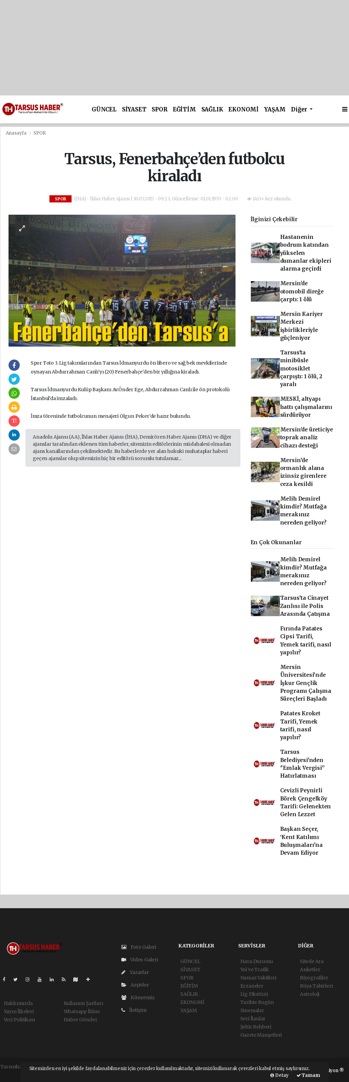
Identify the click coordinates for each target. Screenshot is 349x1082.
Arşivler (135, 985)
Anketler (310, 969)
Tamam (308, 1075)
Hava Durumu (256, 961)
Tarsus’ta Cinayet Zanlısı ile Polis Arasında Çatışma (305, 606)
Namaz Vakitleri (258, 978)
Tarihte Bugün (257, 1002)
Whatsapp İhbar (82, 1011)
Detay (279, 1075)
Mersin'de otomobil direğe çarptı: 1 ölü (302, 291)
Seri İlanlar (253, 1019)
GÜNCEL (104, 109)
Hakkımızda (18, 1003)
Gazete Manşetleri (261, 1035)
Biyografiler (314, 978)
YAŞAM (275, 109)
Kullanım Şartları (83, 1003)
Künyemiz (138, 997)
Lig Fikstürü (254, 994)
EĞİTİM (184, 109)
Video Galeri (139, 960)
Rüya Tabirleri (316, 986)
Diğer (299, 109)
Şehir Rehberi (256, 1027)
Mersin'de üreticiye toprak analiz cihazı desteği (306, 437)
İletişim (134, 1010)
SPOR (159, 109)
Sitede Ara (311, 961)
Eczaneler (251, 986)
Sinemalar (252, 1010)
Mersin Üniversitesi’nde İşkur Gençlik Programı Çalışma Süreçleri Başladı (305, 683)
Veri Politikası (19, 1020)
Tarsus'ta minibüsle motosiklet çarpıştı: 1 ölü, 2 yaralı (301, 368)
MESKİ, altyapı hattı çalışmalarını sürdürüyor (306, 407)
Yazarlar (135, 972)
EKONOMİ (243, 109)
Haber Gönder (80, 1020)
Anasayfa (17, 133)
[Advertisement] (174, 47)
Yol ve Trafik (254, 969)
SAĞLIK (212, 109)
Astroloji (309, 994)
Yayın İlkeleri (19, 1011)
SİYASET (134, 109)
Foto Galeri (138, 947)
